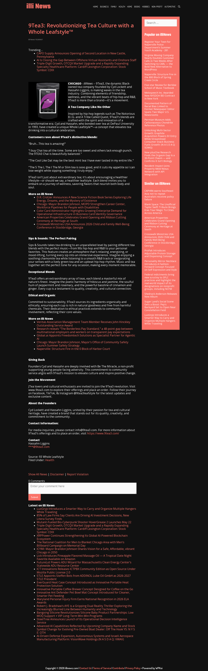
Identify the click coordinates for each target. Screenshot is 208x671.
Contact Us (85, 668)
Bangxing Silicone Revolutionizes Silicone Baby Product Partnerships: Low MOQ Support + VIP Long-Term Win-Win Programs (85, 614)
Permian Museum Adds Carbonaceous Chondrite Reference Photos (158, 122)
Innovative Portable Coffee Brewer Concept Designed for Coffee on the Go (85, 589)
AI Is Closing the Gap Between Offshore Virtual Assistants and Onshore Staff (86, 60)
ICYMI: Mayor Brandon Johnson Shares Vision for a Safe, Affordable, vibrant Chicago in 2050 (86, 550)
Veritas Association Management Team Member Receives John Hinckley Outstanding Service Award (83, 323)
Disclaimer (57, 474)
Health (122, 6)
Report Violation (77, 474)
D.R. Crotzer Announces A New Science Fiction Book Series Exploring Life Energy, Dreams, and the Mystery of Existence (84, 198)
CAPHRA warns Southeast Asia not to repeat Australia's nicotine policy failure (159, 195)
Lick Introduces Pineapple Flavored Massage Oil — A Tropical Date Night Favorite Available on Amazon (84, 557)
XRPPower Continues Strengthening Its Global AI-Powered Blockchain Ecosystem (82, 537)
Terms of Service (102, 668)
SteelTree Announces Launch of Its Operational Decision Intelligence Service (82, 620)
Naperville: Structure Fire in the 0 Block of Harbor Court (73, 349)
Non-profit (157, 6)
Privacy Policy (133, 668)
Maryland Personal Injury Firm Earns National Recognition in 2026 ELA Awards (83, 600)
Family (114, 6)
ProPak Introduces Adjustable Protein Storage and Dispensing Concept (160, 253)
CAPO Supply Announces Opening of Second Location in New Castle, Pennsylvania (81, 54)
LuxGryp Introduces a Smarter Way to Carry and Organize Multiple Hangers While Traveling (86, 510)
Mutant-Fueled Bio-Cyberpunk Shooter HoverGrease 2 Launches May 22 (84, 522)
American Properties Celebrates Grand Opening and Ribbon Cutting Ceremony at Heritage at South (81, 219)
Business (104, 6)
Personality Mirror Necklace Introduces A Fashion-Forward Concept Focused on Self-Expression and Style (160, 265)
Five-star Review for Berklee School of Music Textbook (160, 86)
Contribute (118, 668)
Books (137, 6)
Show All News (37, 474)
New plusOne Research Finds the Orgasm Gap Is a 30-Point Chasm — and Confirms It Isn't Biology (159, 157)
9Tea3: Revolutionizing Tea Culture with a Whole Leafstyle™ (81, 28)
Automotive (170, 6)
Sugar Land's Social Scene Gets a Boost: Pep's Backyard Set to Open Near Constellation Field (160, 306)
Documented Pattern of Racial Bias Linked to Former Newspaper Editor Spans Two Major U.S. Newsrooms (159, 109)
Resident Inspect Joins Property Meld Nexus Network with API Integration (157, 170)
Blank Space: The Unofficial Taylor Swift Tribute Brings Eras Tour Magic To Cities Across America (160, 209)
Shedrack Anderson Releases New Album (160, 295)
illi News (38, 6)
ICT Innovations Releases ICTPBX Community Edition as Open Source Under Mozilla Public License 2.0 (86, 570)
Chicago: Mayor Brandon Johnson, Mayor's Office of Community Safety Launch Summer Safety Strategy (82, 343)
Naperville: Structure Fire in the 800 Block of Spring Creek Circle (160, 77)
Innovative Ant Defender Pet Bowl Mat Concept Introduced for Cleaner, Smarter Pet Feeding (83, 594)
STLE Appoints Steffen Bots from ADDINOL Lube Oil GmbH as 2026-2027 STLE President (84, 577)
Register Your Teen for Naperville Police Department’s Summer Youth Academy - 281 (157, 46)
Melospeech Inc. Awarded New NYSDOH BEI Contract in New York (159, 95)
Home (95, 6)
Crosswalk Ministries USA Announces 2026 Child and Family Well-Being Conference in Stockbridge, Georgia (83, 225)
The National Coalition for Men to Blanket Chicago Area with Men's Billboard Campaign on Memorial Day (80, 543)
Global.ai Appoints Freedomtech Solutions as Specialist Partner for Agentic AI (86, 337)
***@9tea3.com (38, 447)
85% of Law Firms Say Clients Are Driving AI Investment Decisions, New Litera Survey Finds (83, 517)
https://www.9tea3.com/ (103, 433)
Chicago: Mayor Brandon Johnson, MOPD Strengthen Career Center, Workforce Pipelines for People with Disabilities (81, 205)
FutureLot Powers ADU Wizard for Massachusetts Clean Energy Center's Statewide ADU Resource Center (84, 563)
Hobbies (146, 6)
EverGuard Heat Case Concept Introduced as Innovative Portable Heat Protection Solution (83, 584)
